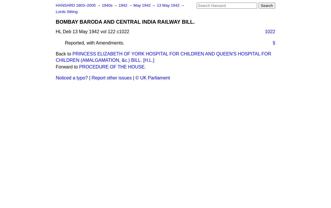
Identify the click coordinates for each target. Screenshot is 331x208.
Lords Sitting (67, 12)
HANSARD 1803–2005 (76, 5)
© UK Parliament (152, 77)
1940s (108, 5)
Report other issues (112, 77)
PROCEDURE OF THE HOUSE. (112, 66)
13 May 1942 (169, 5)
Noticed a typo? (72, 77)
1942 (124, 5)
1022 (270, 31)
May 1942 (142, 5)
